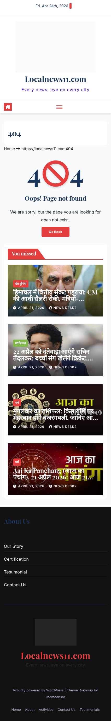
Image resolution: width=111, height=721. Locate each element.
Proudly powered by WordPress (39, 690)
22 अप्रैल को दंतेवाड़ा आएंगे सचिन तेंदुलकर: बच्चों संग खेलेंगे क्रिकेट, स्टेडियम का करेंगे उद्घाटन (51, 358)
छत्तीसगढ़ (20, 343)
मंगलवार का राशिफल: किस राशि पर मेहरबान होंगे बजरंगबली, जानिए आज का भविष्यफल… (55, 417)
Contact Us (15, 584)
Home (9, 148)
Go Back (55, 232)
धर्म (17, 403)
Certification (16, 559)
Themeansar (55, 697)
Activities (46, 709)
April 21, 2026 (31, 308)
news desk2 (63, 308)
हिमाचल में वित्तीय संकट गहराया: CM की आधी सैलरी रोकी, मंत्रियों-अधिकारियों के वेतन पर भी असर (55, 298)
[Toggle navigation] (59, 107)
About (30, 709)
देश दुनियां (20, 284)
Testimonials (90, 709)
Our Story (13, 546)
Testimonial (15, 572)
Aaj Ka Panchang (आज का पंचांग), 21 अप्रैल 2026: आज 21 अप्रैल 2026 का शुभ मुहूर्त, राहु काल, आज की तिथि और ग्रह (54, 480)
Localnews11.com (55, 79)
